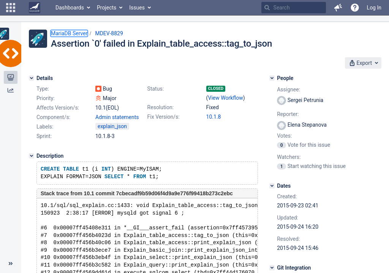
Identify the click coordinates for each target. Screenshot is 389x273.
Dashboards (69, 8)
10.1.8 (213, 117)
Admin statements (117, 117)
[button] (10, 7)
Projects (106, 8)
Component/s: (53, 117)
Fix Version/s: (163, 117)
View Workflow (225, 98)
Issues (137, 8)
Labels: (44, 127)
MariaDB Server (69, 33)
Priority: (45, 98)
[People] (272, 78)
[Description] (31, 155)
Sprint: (44, 136)
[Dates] (272, 185)
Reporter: (288, 114)
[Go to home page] (34, 7)
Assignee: (288, 89)
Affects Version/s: (57, 108)
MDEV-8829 (109, 33)
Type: (42, 89)
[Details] (31, 78)
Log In (374, 8)
